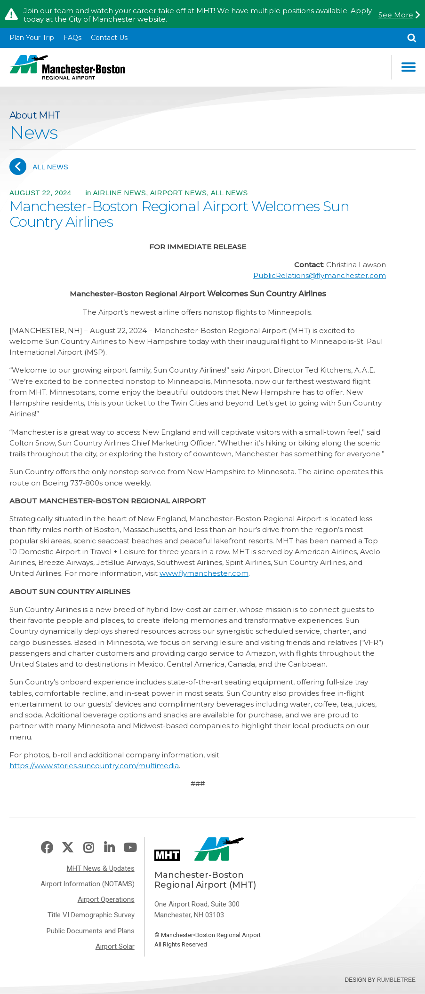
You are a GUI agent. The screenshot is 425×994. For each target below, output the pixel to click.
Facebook (47, 848)
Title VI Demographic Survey (91, 915)
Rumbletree (396, 980)
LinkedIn (109, 848)
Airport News (178, 193)
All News (38, 166)
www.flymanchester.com (204, 573)
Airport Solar (115, 946)
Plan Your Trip (31, 37)
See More (395, 15)
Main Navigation (408, 67)
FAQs (72, 37)
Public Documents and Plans (91, 931)
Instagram (88, 848)
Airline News (119, 193)
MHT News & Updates (101, 868)
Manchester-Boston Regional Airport (67, 67)
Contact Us (109, 37)
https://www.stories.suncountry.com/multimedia (94, 765)
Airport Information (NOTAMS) (87, 884)
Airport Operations (106, 899)
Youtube (129, 848)
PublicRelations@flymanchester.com (319, 275)
